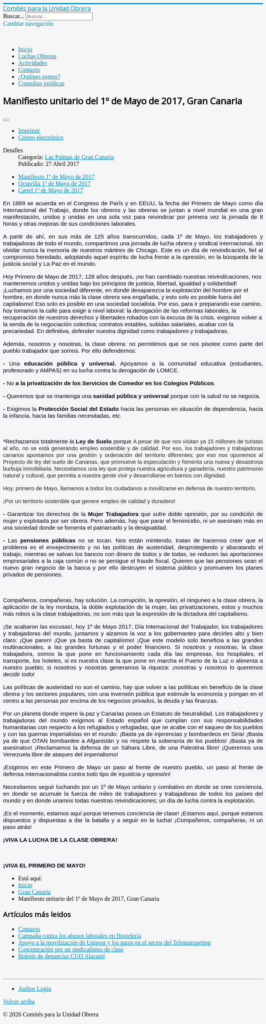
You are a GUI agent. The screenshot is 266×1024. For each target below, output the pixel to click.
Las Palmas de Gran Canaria (79, 157)
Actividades (32, 63)
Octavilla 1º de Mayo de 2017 (54, 183)
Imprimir (29, 130)
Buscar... (13, 16)
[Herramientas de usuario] (6, 120)
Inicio (25, 49)
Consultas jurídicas (41, 83)
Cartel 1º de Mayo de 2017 (50, 190)
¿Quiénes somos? (39, 76)
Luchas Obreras (37, 56)
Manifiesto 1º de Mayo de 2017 (56, 177)
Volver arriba (19, 1001)
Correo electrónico (41, 137)
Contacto (29, 70)
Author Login (34, 988)
